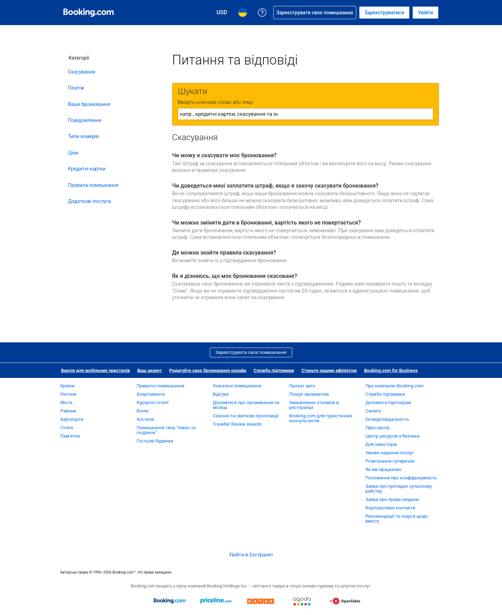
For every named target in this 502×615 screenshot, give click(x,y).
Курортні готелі (153, 402)
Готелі (66, 427)
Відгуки (221, 394)
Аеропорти (71, 419)
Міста (66, 402)
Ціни (73, 152)
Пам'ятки (70, 436)
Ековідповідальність (387, 419)
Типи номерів (83, 136)
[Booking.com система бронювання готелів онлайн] (88, 12)
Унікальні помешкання (237, 385)
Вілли (143, 410)
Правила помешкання (93, 185)
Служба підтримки (273, 370)
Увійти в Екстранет (251, 554)
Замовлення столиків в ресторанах (314, 405)
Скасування (81, 72)
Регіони (68, 394)
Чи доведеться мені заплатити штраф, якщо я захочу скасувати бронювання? (275, 185)
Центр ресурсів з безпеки (392, 436)
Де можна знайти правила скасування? (224, 252)
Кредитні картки (86, 169)
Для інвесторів (381, 444)
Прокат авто (302, 385)
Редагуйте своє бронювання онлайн (207, 370)
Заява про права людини (392, 499)
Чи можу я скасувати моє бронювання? (224, 155)
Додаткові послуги (89, 201)
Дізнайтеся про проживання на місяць (246, 405)
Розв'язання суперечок (389, 461)
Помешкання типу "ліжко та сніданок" (166, 430)
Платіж (76, 88)
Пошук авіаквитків (309, 394)
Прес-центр (377, 427)
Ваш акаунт (149, 370)
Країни (67, 385)
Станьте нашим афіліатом (329, 370)
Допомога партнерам (388, 402)
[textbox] (305, 114)
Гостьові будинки (155, 440)
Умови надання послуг (389, 452)
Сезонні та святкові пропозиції (246, 415)
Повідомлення (84, 120)
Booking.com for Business (391, 370)
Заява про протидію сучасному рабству (398, 489)
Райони (68, 410)
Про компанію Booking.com (394, 385)
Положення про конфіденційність (401, 477)
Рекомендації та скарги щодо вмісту (396, 519)
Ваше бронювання (89, 104)
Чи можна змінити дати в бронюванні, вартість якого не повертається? (266, 222)
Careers (373, 410)
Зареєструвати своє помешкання (251, 352)
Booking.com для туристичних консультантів (320, 418)
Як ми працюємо (383, 469)
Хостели (145, 419)
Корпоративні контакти (390, 507)
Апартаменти (151, 394)
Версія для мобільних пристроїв (95, 370)
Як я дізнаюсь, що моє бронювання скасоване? (234, 276)
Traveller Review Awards (237, 424)
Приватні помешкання (160, 385)
